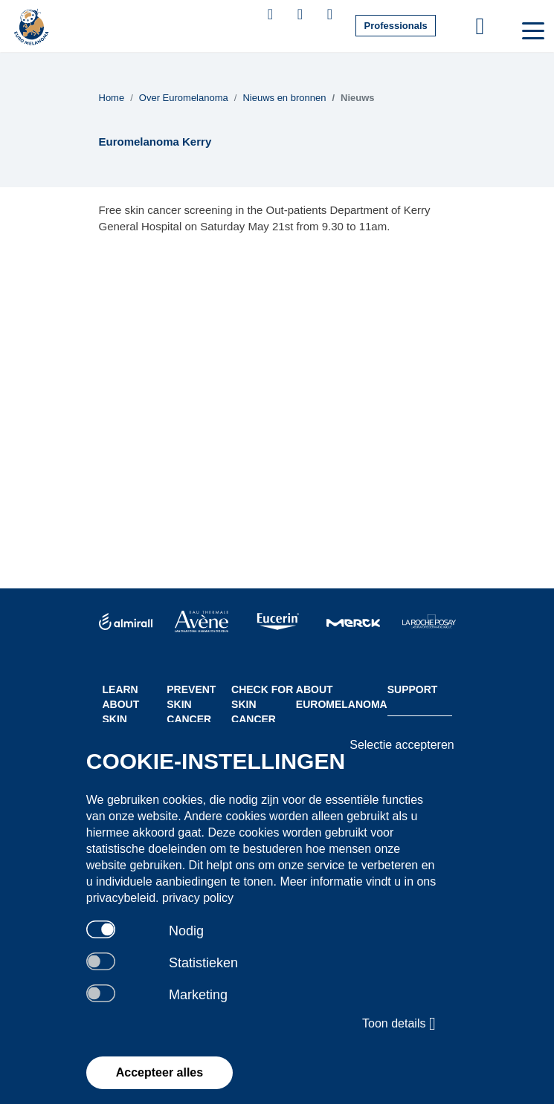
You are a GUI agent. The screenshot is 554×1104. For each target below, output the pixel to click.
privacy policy (197, 898)
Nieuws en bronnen (284, 97)
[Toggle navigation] (531, 29)
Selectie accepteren (402, 744)
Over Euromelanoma (183, 97)
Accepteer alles (159, 1072)
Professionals (395, 25)
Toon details (399, 1024)
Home (112, 97)
